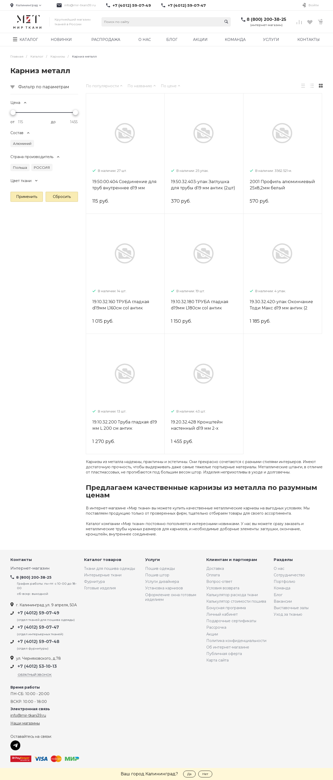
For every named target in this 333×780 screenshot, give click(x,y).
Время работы (25, 687)
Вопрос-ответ (219, 581)
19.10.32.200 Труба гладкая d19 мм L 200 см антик (124, 425)
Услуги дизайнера (162, 581)
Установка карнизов (164, 588)
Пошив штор (157, 575)
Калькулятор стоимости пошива (236, 601)
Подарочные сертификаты (231, 621)
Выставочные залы (291, 608)
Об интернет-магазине (227, 647)
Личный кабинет (222, 614)
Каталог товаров (102, 560)
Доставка (215, 568)
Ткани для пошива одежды (109, 568)
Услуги (152, 560)
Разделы (283, 560)
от (12, 122)
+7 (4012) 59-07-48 (38, 641)
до (53, 122)
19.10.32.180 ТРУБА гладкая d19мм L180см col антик (199, 304)
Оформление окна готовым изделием (170, 597)
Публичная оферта (224, 653)
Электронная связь (30, 709)
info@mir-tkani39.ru (80, 5)
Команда (282, 588)
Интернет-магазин (29, 568)
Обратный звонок (35, 675)
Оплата (213, 575)
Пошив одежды (160, 568)
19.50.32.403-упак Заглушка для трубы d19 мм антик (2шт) (203, 184)
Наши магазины (25, 723)
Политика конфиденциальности (236, 640)
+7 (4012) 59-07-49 (132, 5)
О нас (279, 568)
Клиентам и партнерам (231, 560)
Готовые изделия (100, 588)
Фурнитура (94, 581)
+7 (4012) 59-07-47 (187, 5)
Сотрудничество (289, 575)
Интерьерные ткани (102, 575)
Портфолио (284, 581)
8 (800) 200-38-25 (266, 19)
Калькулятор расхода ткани (232, 594)
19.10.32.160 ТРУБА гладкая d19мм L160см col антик (120, 304)
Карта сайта (217, 660)
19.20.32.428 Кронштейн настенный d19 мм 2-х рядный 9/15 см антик (197, 428)
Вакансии (283, 601)
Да (189, 774)
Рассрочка (216, 627)
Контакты (21, 560)
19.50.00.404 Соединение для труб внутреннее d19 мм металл (124, 188)
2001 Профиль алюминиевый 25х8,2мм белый (282, 184)
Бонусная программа (226, 608)
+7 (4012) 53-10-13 (37, 666)
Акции (212, 634)
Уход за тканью (288, 614)
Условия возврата (222, 588)
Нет (205, 774)
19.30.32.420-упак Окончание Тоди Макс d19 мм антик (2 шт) (281, 308)
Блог (278, 594)
